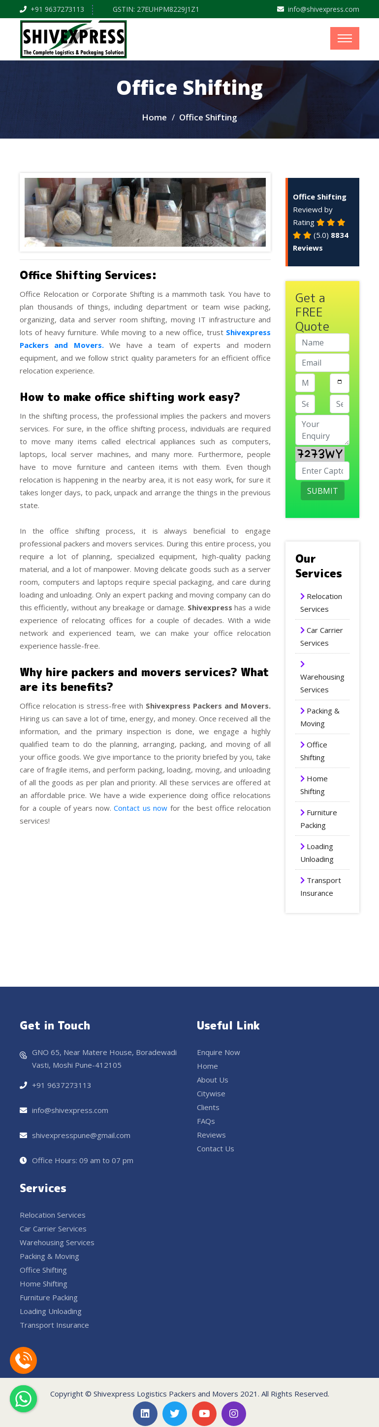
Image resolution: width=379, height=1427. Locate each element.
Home (154, 117)
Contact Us (215, 1148)
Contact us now (139, 808)
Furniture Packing (49, 1297)
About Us (212, 1080)
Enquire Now (218, 1052)
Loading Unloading (51, 1311)
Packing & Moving (49, 1256)
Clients (208, 1107)
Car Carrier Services (53, 1228)
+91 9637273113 (57, 9)
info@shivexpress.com (323, 9)
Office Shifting (43, 1270)
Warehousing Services (57, 1242)
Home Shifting (43, 1283)
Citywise (211, 1093)
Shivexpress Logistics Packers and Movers (166, 1393)
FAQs (206, 1121)
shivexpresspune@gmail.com (81, 1135)
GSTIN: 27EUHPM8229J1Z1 (156, 9)
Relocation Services (53, 1215)
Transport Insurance (54, 1325)
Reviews (211, 1135)
